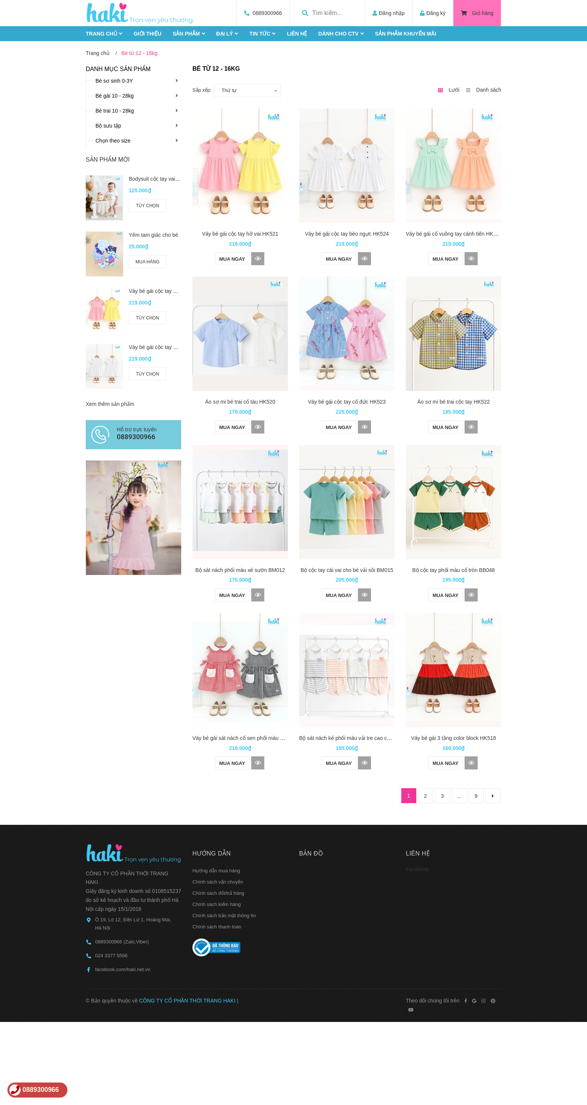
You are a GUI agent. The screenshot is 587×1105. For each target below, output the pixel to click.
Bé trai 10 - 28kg (114, 111)
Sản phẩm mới (108, 159)
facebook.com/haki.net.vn (122, 906)
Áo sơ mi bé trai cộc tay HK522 (453, 402)
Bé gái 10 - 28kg (114, 96)
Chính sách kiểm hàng (216, 841)
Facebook (417, 806)
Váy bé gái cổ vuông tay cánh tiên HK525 (454, 234)
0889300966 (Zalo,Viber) (122, 878)
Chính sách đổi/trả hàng (218, 829)
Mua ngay (232, 259)
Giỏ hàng (477, 13)
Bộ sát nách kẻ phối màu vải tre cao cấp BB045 (354, 674)
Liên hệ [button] (418, 790)
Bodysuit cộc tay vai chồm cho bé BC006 (176, 179)
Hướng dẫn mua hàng (216, 807)
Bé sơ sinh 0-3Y (114, 81)
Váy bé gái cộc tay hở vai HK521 (240, 234)
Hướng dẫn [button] (211, 790)
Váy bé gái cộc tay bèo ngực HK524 (347, 234)
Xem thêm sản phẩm (110, 388)
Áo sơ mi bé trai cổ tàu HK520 (240, 402)
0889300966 (267, 13)
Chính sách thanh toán (216, 863)
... (459, 732)
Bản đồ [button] (311, 790)
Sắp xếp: (202, 90)
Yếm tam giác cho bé (153, 235)
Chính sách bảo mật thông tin (224, 852)
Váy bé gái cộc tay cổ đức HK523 (347, 402)
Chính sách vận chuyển (217, 818)
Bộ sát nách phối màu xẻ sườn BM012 (240, 538)
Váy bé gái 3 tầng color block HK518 (453, 674)
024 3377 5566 (111, 891)
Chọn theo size (113, 141)
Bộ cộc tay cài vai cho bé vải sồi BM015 (347, 538)
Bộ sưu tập (108, 126)
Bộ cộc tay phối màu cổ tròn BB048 (453, 538)
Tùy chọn (147, 205)
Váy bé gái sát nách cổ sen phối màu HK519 (244, 674)
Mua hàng (147, 261)
